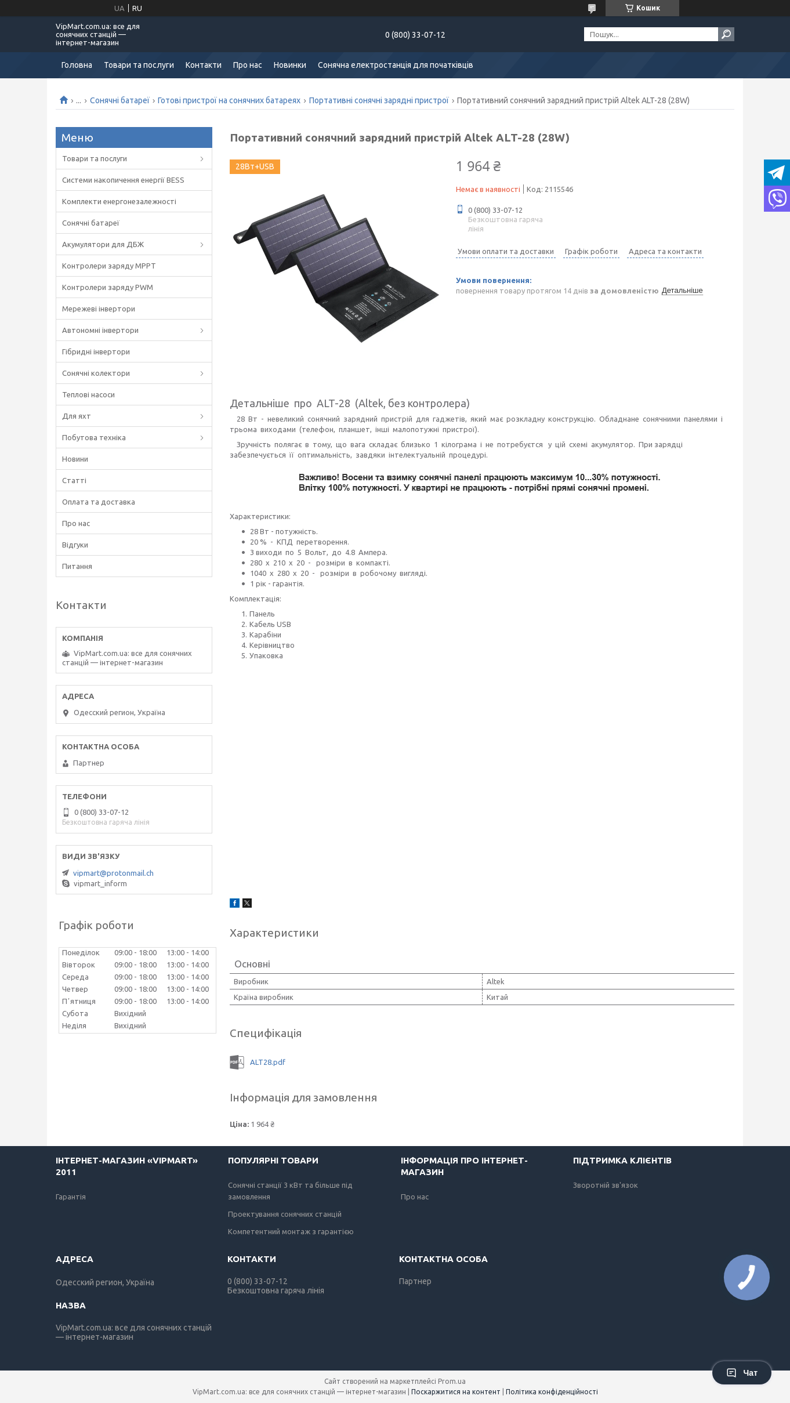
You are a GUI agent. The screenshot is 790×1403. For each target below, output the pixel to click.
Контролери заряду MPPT (109, 266)
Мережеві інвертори (98, 308)
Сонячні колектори (96, 373)
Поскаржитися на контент (456, 1391)
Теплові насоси (88, 394)
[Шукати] (726, 34)
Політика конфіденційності (552, 1391)
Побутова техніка (94, 437)
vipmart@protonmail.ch (113, 873)
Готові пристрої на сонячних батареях (229, 100)
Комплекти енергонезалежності (119, 201)
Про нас (247, 65)
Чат (742, 1373)
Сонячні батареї (120, 100)
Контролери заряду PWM (107, 287)
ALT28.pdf (267, 1062)
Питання (77, 566)
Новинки (290, 65)
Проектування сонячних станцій (285, 1214)
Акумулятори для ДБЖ (103, 244)
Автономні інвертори (100, 330)
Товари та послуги (139, 65)
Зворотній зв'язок (605, 1185)
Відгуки (75, 545)
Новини (75, 459)
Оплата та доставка (98, 502)
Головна (76, 65)
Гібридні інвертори (96, 351)
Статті (74, 480)
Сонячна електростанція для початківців (395, 65)
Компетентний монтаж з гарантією (291, 1231)
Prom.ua (452, 1381)
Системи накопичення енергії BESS (123, 180)
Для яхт (76, 416)
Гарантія (71, 1196)
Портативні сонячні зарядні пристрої (379, 100)
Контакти (204, 65)
